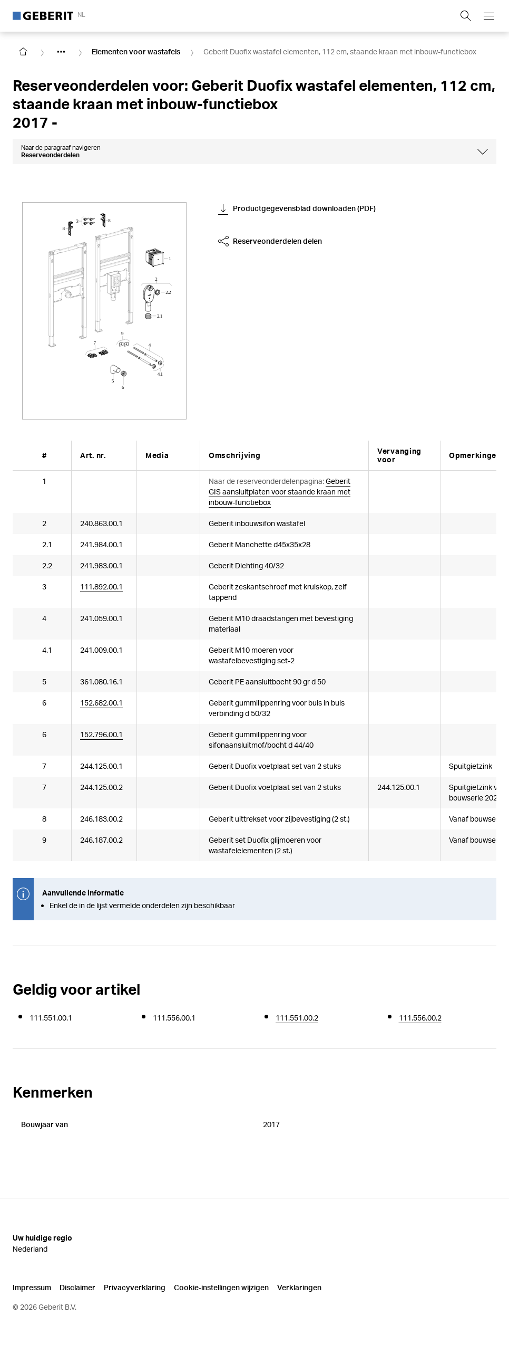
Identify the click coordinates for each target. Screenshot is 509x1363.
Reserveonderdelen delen (270, 241)
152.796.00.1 (101, 735)
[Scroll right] (481, 455)
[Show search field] (465, 15)
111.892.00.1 (101, 586)
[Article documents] (156, 708)
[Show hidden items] (61, 51)
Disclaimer (77, 1287)
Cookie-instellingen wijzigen (221, 1287)
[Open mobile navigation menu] (489, 15)
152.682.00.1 (101, 702)
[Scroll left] (27, 455)
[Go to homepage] (23, 51)
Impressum (32, 1287)
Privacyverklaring (134, 1287)
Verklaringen (299, 1287)
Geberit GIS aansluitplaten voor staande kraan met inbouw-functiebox (279, 491)
